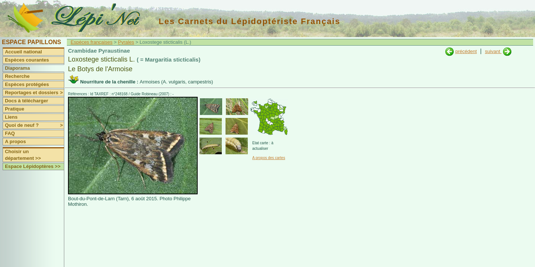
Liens (11, 117)
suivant (493, 51)
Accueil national (23, 52)
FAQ (10, 133)
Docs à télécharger (26, 100)
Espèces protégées (27, 84)
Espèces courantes (27, 60)
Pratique (14, 109)
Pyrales (126, 42)
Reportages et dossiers (34, 92)
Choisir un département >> (23, 155)
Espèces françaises (92, 42)
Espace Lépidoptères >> (33, 166)
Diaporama (17, 68)
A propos (15, 141)
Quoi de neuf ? (34, 125)
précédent (466, 51)
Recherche (17, 76)
